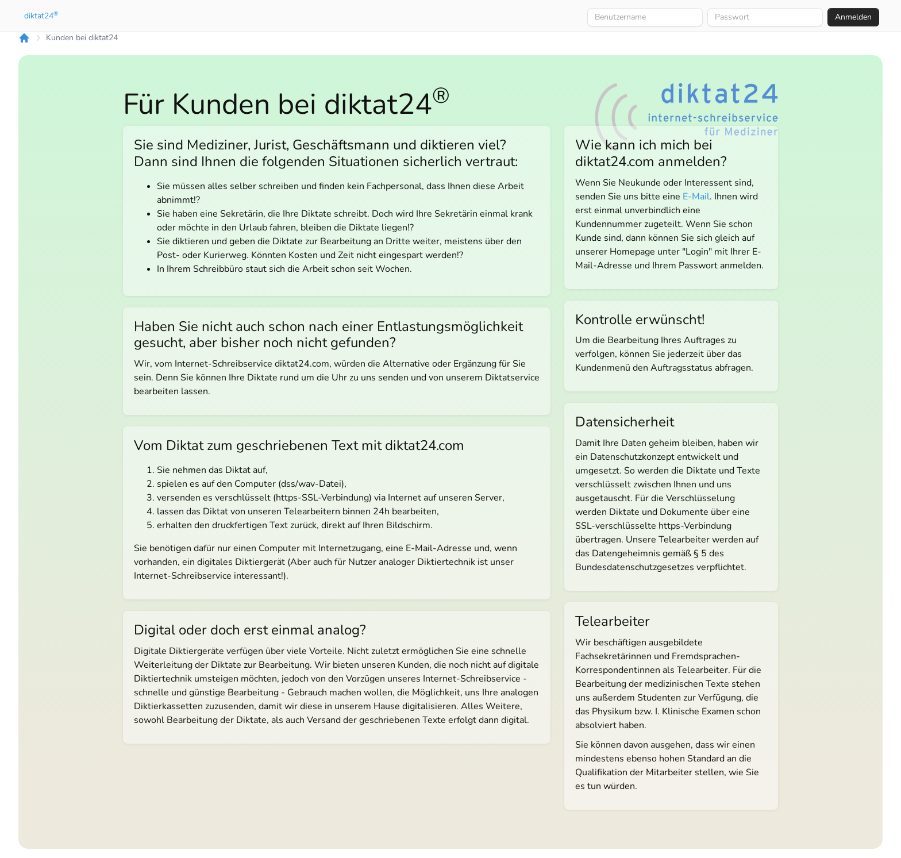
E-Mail (696, 196)
